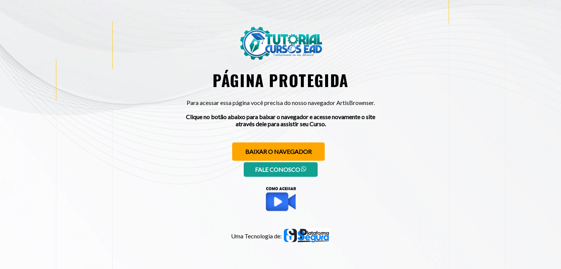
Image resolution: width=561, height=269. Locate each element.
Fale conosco (280, 169)
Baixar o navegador (278, 151)
